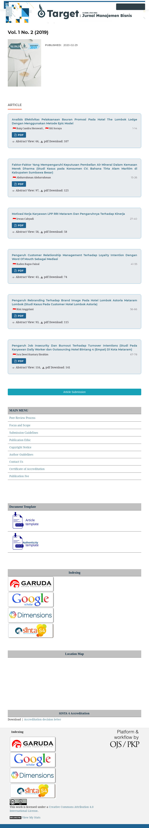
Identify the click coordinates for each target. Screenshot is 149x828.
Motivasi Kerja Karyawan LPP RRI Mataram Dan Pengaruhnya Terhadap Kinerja (68, 214)
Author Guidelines (21, 454)
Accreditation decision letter (42, 719)
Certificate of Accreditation (27, 469)
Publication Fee (19, 476)
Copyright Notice (20, 447)
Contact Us (16, 462)
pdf (20, 134)
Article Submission (74, 392)
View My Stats (31, 817)
